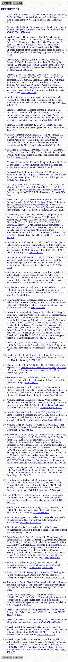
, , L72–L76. (55, 577)
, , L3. (31, 382)
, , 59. (26, 532)
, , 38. (60, 462)
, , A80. (38, 307)
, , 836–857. (51, 407)
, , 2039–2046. (41, 567)
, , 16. (27, 430)
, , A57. (23, 605)
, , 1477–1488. (18, 32)
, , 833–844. (41, 512)
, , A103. (52, 557)
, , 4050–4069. (50, 622)
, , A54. (36, 252)
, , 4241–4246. (43, 338)
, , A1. (22, 157)
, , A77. (24, 70)
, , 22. (56, 395)
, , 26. (26, 475)
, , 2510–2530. (18, 180)
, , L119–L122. (30, 522)
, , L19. (53, 145)
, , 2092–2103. (51, 420)
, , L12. (33, 360)
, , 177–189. (46, 634)
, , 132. (23, 295)
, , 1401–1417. (51, 120)
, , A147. (29, 92)
